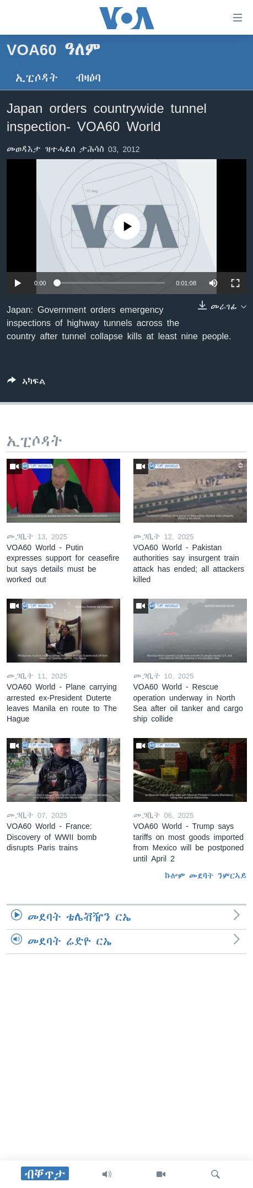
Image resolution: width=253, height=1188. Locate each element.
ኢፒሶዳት (36, 78)
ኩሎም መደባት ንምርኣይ (205, 875)
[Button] (26, 383)
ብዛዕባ (88, 78)
